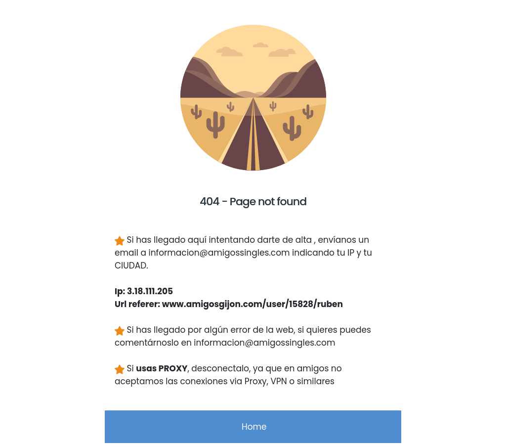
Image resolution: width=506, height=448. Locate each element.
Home (252, 427)
